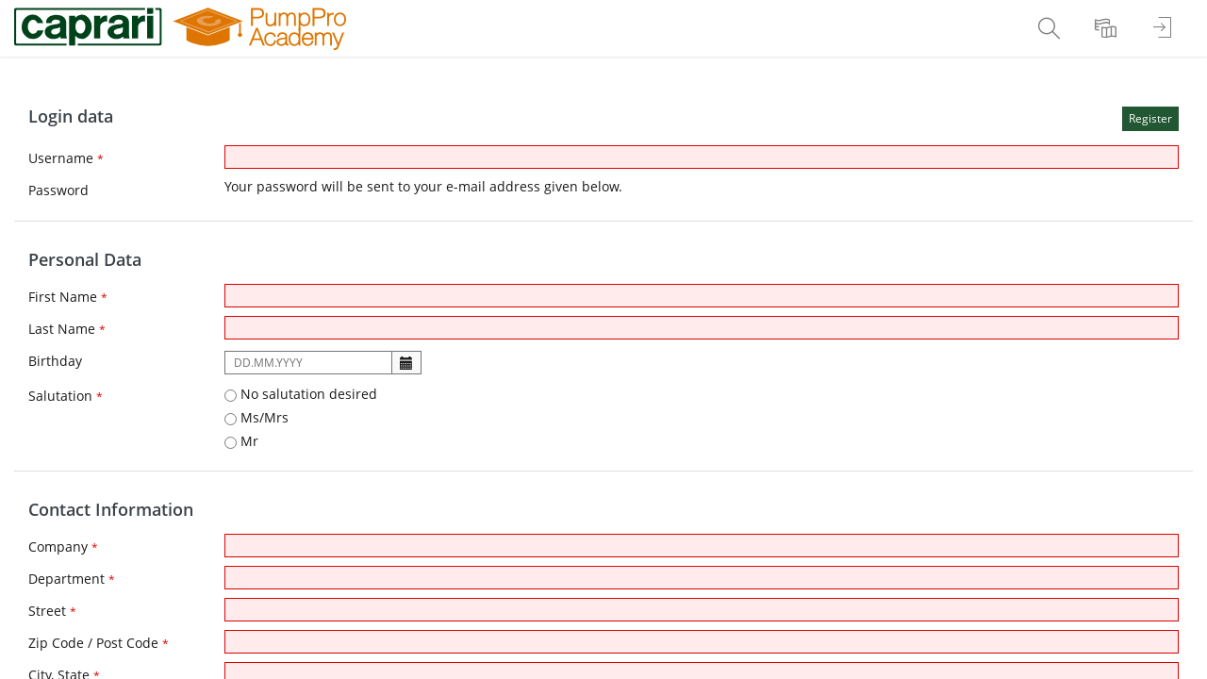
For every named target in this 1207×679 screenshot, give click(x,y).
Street (52, 611)
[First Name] (701, 295)
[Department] (701, 577)
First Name (67, 297)
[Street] (701, 609)
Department (71, 579)
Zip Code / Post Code (98, 643)
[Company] (701, 545)
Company (63, 546)
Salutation (65, 396)
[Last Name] (701, 328)
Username (66, 158)
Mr (241, 441)
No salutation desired (300, 394)
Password (58, 190)
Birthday (55, 361)
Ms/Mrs (256, 417)
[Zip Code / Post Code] (701, 642)
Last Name (67, 329)
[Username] (701, 157)
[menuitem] (1051, 28)
